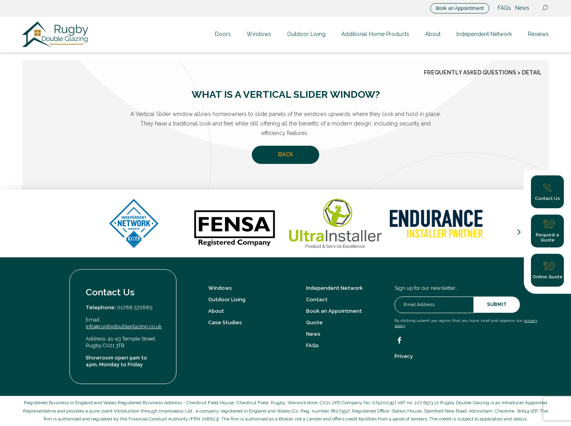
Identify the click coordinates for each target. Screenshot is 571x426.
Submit (497, 304)
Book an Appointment (460, 8)
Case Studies (225, 322)
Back (285, 154)
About (216, 311)
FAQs (504, 8)
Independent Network (334, 288)
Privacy (404, 356)
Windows (220, 288)
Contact (317, 299)
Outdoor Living (226, 299)
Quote (314, 322)
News (522, 8)
